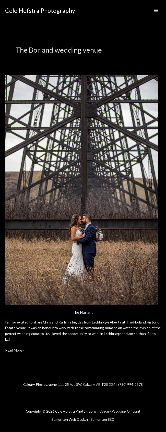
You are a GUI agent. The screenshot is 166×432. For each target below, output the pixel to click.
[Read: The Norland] (81, 189)
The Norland (83, 312)
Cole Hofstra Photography (40, 10)
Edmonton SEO (102, 419)
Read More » (14, 349)
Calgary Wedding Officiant (119, 411)
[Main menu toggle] (156, 10)
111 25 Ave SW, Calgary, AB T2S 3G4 (86, 384)
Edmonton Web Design (70, 419)
